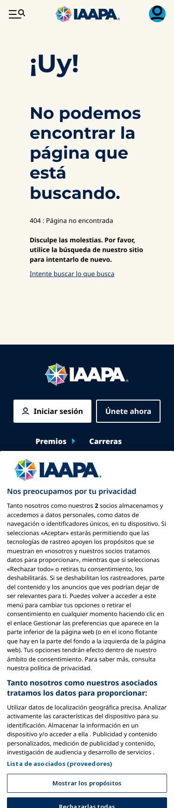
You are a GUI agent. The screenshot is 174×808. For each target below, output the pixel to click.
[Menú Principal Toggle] (16, 14)
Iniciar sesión (58, 411)
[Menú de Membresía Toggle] (157, 14)
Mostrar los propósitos (87, 792)
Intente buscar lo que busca (72, 274)
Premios (50, 441)
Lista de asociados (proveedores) (59, 773)
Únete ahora (128, 411)
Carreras (105, 441)
